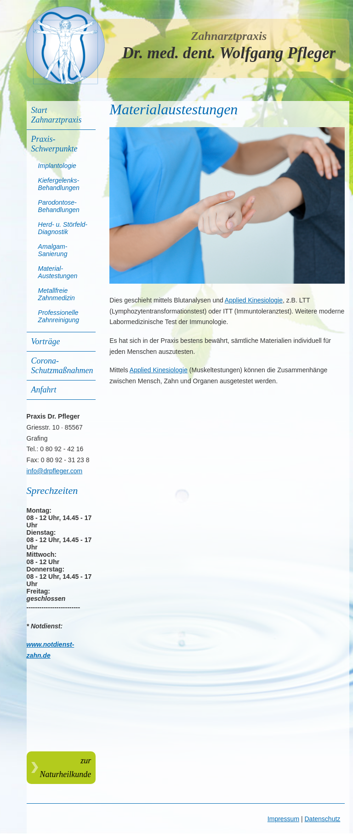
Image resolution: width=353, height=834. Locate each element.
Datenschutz (322, 819)
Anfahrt (44, 389)
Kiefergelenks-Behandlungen (59, 184)
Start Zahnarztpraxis (56, 115)
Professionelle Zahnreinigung (59, 316)
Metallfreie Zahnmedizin (56, 294)
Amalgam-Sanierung (53, 250)
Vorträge (45, 341)
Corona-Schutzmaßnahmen (62, 365)
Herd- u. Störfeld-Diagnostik (62, 228)
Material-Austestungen (58, 272)
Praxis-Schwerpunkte (54, 143)
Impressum (283, 819)
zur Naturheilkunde (65, 767)
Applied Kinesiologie (254, 300)
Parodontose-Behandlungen (59, 206)
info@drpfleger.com (55, 471)
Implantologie (57, 165)
